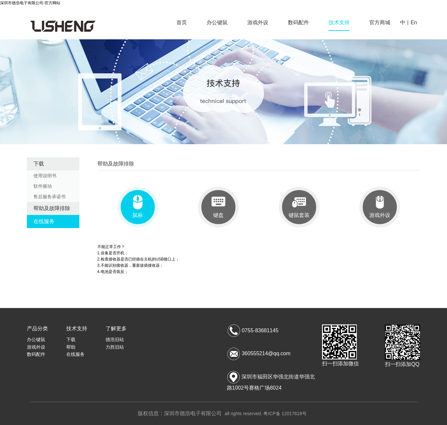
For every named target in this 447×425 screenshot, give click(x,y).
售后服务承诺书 (49, 196)
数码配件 (298, 22)
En (414, 22)
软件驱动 (42, 186)
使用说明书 (44, 175)
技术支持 (339, 22)
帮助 (70, 347)
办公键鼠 (217, 22)
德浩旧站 (115, 339)
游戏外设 (257, 22)
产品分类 (37, 328)
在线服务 (43, 221)
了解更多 (116, 328)
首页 (181, 22)
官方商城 (379, 22)
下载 (38, 163)
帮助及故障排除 (51, 208)
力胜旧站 (115, 347)
